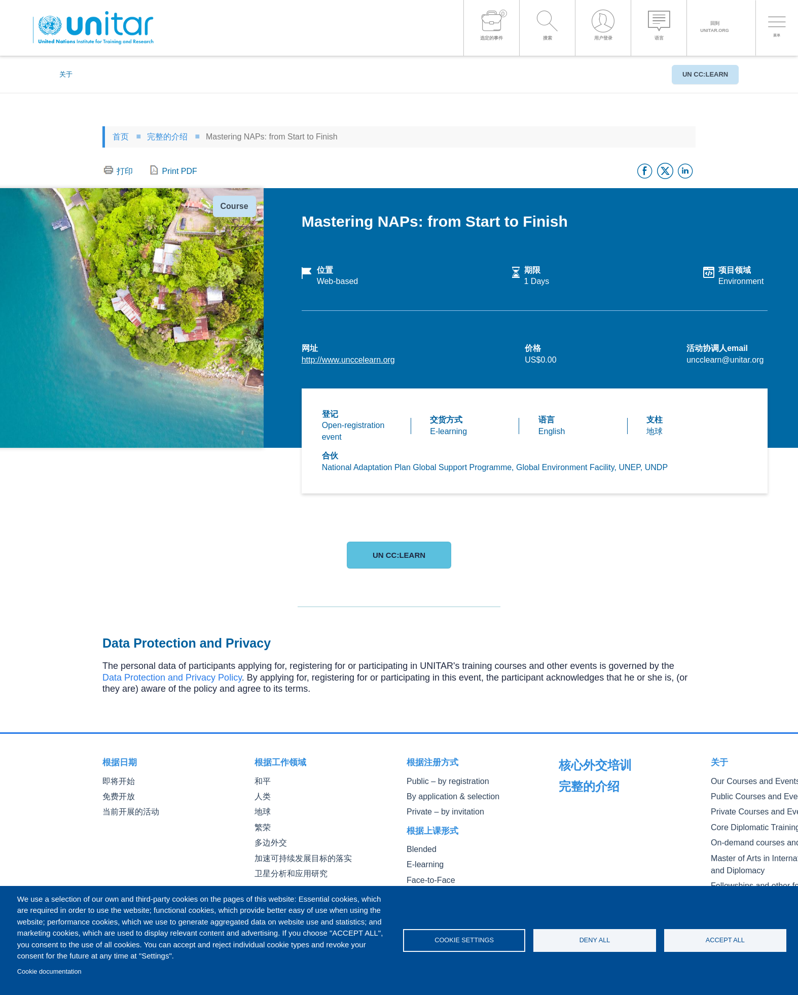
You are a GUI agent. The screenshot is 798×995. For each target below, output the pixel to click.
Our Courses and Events (596, 796)
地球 (262, 809)
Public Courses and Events (600, 810)
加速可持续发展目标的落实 (297, 853)
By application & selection (446, 795)
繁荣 (262, 824)
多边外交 (269, 838)
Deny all (594, 940)
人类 (262, 795)
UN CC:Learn (700, 74)
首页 (121, 136)
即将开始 (116, 781)
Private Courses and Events (601, 825)
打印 (125, 171)
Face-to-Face (427, 874)
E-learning (422, 860)
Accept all (725, 940)
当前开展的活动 (127, 809)
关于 (65, 74)
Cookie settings (464, 940)
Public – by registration (441, 781)
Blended (419, 845)
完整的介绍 (167, 136)
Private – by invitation (439, 809)
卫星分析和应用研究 (286, 867)
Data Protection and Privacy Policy (172, 677)
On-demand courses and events (607, 854)
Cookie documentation (49, 971)
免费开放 (116, 795)
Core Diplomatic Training (596, 839)
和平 (262, 781)
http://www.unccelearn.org (348, 360)
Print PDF (179, 171)
